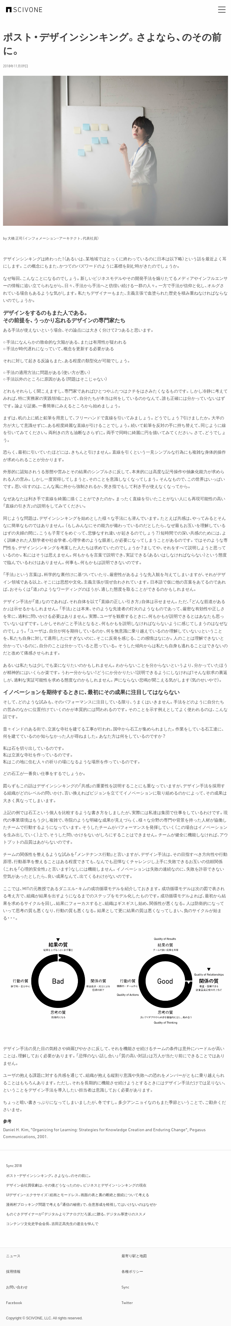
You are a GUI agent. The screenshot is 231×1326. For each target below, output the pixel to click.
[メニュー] (222, 10)
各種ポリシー (132, 1271)
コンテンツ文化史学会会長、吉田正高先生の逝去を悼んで (52, 1223)
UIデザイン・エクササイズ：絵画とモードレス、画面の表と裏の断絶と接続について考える (77, 1194)
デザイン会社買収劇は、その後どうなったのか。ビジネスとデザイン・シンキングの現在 (76, 1185)
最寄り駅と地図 (134, 1255)
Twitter (127, 1302)
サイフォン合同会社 (24, 9)
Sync (125, 1287)
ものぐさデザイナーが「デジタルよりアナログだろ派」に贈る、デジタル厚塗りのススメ (76, 1213)
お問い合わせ (17, 1287)
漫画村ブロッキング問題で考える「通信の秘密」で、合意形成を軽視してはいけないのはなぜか (81, 1204)
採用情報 (13, 1271)
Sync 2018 (14, 1165)
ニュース (13, 1255)
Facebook (14, 1302)
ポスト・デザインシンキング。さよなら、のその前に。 (48, 1175)
